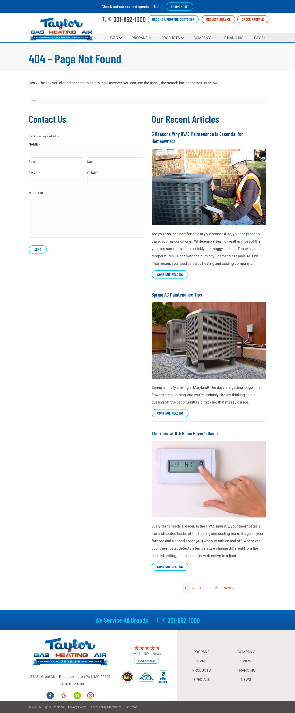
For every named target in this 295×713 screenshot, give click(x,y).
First (32, 162)
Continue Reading (172, 274)
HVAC (113, 38)
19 (216, 588)
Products (170, 38)
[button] (120, 37)
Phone (92, 173)
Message (37, 193)
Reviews (246, 661)
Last (90, 162)
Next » (229, 588)
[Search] (147, 100)
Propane (140, 38)
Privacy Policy (77, 707)
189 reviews (152, 654)
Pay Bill (261, 38)
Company (202, 38)
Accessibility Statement (106, 707)
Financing (233, 38)
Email (34, 173)
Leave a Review (146, 660)
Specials (201, 679)
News (246, 679)
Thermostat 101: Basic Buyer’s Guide (185, 433)
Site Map (131, 707)
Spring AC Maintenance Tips (177, 294)
